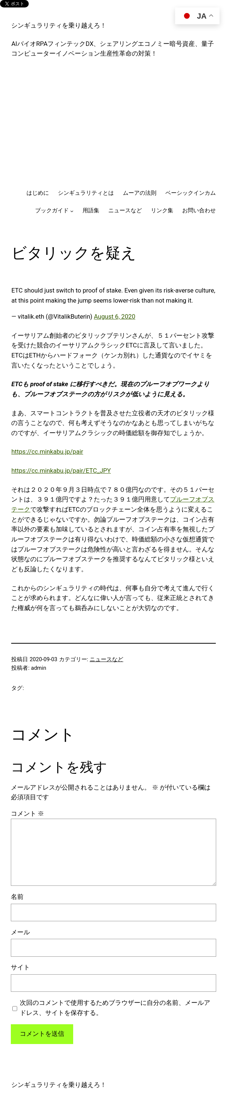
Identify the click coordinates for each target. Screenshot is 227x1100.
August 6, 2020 (115, 316)
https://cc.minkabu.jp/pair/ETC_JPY (61, 470)
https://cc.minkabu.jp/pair (47, 451)
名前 (17, 896)
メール (20, 932)
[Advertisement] (114, 124)
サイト (20, 967)
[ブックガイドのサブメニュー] (72, 211)
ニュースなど (106, 659)
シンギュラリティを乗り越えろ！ (58, 25)
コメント (27, 813)
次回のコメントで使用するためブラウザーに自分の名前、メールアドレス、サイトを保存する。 (115, 1007)
